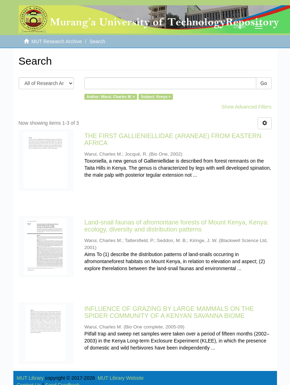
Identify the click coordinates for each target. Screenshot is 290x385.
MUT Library (30, 378)
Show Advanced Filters (246, 107)
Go (263, 83)
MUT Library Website (121, 378)
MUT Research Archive (56, 41)
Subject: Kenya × (155, 96)
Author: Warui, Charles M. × (110, 96)
